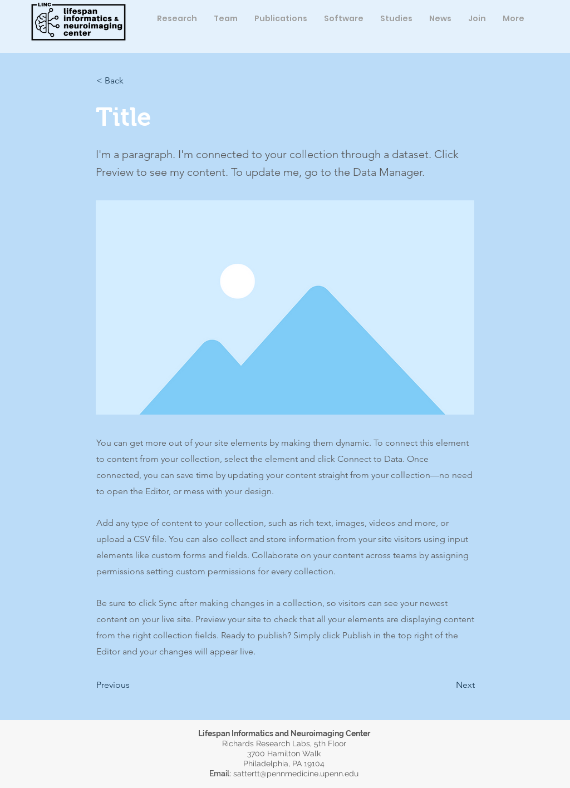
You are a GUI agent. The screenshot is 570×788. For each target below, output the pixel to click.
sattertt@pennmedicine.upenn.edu (295, 773)
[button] (225, 18)
